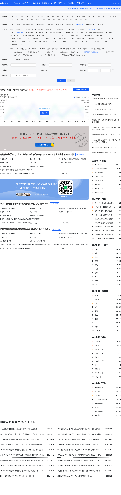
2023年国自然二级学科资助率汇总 (102, 109)
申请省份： (5, 16)
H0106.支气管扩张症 (16, 52)
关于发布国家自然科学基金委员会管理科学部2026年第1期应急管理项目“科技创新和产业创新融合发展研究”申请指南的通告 (38, 439)
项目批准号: (83, 65)
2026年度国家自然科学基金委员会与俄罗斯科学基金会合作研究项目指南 (23, 450)
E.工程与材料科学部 (60, 29)
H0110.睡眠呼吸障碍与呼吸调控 (89, 52)
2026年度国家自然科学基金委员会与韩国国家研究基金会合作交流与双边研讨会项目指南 (27, 466)
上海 (22, 16)
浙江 (47, 16)
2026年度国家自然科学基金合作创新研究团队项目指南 (74, 476)
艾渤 (96, 295)
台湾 (81, 20)
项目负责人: (5, 65)
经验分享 (80, 3)
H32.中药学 (85, 41)
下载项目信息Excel (81, 90)
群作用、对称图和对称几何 (103, 215)
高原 (96, 257)
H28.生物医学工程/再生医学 (42, 41)
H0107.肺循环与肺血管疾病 (31, 52)
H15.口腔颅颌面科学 (87, 35)
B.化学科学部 (29, 29)
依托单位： (44, 65)
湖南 (104, 16)
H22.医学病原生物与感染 (77, 38)
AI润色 (54, 3)
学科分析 (36, 3)
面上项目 (18, 24)
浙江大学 (97, 345)
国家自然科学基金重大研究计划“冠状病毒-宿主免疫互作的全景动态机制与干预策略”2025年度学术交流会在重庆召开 (36, 460)
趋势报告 (71, 3)
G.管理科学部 (81, 29)
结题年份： (44, 70)
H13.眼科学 (61, 35)
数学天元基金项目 (90, 24)
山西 (78, 16)
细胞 (96, 269)
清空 (71, 80)
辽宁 (27, 20)
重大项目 (100, 24)
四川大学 (97, 369)
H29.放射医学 (56, 41)
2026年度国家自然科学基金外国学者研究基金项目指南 (17, 476)
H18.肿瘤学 (27, 38)
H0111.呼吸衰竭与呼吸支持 (107, 52)
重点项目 (50, 24)
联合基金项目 (69, 24)
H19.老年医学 (36, 38)
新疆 (59, 20)
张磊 (96, 311)
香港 (76, 20)
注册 (119, 3)
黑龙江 (38, 20)
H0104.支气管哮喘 (83, 49)
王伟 (96, 327)
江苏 (32, 16)
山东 (37, 16)
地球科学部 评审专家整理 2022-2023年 (104, 152)
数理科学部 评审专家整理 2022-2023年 (104, 147)
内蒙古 (65, 20)
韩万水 (97, 323)
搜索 (61, 81)
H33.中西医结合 (95, 41)
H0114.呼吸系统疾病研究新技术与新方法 (69, 55)
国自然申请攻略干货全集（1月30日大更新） (106, 98)
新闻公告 (62, 3)
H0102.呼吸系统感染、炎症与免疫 (48, 49)
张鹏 (96, 319)
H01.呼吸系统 (19, 32)
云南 (17, 20)
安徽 (83, 16)
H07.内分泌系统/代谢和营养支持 (94, 32)
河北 (73, 16)
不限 (11, 16)
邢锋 (96, 303)
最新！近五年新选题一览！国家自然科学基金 (106, 134)
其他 (86, 20)
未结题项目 (26, 59)
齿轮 (96, 281)
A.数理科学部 (19, 29)
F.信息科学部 (71, 29)
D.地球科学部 (48, 29)
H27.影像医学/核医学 (26, 41)
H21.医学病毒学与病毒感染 (60, 38)
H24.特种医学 (101, 38)
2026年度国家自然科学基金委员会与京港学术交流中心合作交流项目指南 (80, 429)
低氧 (96, 265)
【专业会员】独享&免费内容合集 (102, 104)
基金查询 (17, 3)
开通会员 (44, 113)
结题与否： (5, 59)
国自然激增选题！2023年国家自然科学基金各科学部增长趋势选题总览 (106, 128)
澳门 (70, 20)
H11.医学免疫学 (41, 35)
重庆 (58, 16)
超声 (96, 273)
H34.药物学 (105, 41)
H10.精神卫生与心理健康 (27, 35)
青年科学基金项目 (28, 24)
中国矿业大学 (99, 353)
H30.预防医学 (66, 41)
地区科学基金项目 (40, 24)
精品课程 (26, 3)
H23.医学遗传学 (91, 38)
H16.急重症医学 (100, 35)
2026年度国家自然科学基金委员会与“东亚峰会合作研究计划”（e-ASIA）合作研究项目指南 (85, 460)
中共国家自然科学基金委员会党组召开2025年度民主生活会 (18, 429)
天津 (63, 16)
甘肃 (22, 20)
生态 (96, 277)
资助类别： (5, 24)
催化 (96, 249)
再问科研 (4, 3)
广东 (27, 16)
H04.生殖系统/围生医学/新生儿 (54, 32)
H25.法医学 (111, 38)
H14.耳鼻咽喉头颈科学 (73, 35)
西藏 (54, 20)
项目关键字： (6, 75)
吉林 (32, 20)
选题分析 (45, 3)
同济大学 (98, 377)
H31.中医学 (76, 41)
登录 (114, 3)
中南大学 (97, 341)
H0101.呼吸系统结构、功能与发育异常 (26, 49)
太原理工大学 (99, 349)
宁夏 (49, 20)
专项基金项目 (79, 24)
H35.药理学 (13, 44)
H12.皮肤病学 (51, 35)
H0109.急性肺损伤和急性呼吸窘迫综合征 (67, 52)
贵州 (11, 20)
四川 (114, 16)
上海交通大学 (99, 373)
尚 (96, 307)
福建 (89, 16)
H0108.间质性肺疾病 (47, 52)
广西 (109, 16)
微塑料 (97, 253)
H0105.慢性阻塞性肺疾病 (97, 49)
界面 (96, 261)
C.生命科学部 (39, 29)
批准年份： (5, 70)
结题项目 (18, 59)
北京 (17, 16)
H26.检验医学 (14, 41)
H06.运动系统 (79, 32)
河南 (99, 16)
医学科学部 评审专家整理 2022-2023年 (104, 114)
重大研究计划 (59, 24)
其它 (99, 29)
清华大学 (97, 365)
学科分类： (5, 29)
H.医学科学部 (91, 29)
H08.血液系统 (109, 32)
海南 (68, 16)
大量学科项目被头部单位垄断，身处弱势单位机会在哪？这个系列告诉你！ (106, 141)
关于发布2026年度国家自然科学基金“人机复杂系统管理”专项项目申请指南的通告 (25, 445)
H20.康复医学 (46, 38)
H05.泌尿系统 (69, 32)
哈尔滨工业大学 (100, 361)
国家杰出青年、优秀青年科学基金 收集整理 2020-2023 (105, 121)
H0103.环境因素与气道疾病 (67, 49)
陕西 (53, 16)
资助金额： (83, 70)
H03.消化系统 (39, 32)
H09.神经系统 (14, 35)
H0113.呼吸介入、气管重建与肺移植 (45, 55)
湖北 (42, 16)
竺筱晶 (97, 299)
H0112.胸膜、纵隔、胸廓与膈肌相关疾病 (21, 55)
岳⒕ (96, 315)
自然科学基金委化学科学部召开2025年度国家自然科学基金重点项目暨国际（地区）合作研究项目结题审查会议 (35, 455)
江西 (94, 16)
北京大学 (97, 357)
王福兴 (98, 331)
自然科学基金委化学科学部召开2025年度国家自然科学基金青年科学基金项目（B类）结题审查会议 (88, 434)
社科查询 (89, 3)
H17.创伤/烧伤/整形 (15, 38)
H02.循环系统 (29, 32)
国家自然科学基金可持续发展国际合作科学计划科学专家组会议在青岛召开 (80, 471)
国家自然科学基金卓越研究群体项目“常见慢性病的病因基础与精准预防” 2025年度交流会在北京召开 (88, 455)
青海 (44, 20)
